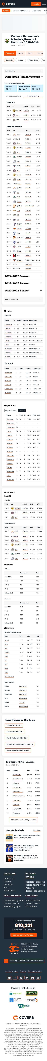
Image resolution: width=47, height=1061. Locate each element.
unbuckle (16, 783)
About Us (9, 873)
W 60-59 (28, 197)
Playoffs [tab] (22, 410)
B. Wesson (8, 352)
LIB (18, 247)
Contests (31, 895)
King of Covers (32, 903)
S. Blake (9, 467)
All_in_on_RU (17, 809)
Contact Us (9, 878)
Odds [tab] (20, 53)
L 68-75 (28, 188)
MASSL (17, 139)
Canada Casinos (11, 903)
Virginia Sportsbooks (14, 725)
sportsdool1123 (18, 792)
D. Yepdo (8, 357)
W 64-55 (28, 175)
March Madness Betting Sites (17, 738)
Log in (36, 4)
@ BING (19, 157)
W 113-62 (28, 264)
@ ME (19, 166)
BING (18, 197)
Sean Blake (22, 690)
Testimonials (10, 890)
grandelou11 (17, 774)
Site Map (9, 971)
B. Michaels (8, 376)
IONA (18, 210)
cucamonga (17, 800)
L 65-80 (28, 242)
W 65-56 (28, 224)
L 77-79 (27, 170)
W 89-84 (29, 260)
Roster (20, 60)
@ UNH (19, 201)
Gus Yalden (22, 686)
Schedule (9, 60)
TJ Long (21, 702)
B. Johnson (8, 332)
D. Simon (8, 380)
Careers (7, 881)
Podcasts (29, 888)
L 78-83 (28, 210)
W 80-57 (28, 161)
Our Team (8, 884)
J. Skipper (8, 384)
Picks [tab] (30, 53)
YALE (18, 233)
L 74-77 (27, 233)
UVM (6, 644)
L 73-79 (27, 246)
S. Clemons (8, 324)
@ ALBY (19, 188)
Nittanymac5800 (19, 796)
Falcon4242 (17, 787)
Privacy (23, 971)
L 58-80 (28, 228)
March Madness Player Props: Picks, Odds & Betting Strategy (27, 836)
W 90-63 (28, 152)
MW (18, 219)
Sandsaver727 (18, 779)
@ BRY (19, 179)
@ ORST (19, 228)
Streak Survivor (32, 900)
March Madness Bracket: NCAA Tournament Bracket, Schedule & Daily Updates (26, 858)
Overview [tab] (10, 53)
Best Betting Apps (12, 906)
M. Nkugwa (8, 348)
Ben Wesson (23, 698)
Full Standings (9, 676)
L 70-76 (27, 166)
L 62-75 (28, 147)
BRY (17, 120)
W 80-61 (28, 201)
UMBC (19, 175)
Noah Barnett (23, 706)
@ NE (18, 256)
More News (37, 830)
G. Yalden (8, 392)
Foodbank (16, 813)
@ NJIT (19, 143)
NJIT (17, 115)
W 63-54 (26, 115)
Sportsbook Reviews (35, 882)
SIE (18, 215)
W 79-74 (28, 237)
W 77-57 (26, 119)
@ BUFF (19, 251)
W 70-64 (28, 143)
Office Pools (31, 906)
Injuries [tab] (40, 53)
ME (18, 192)
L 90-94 (28, 251)
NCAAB (6, 11)
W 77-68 (28, 184)
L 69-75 (29, 206)
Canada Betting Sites (14, 900)
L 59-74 (26, 110)
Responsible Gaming (35, 891)
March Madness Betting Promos (18, 750)
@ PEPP (19, 224)
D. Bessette (8, 372)
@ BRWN (19, 260)
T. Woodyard (9, 388)
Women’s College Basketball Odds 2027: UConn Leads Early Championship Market (26, 848)
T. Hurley (7, 328)
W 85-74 (28, 255)
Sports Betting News (35, 885)
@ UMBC (19, 111)
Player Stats (33, 60)
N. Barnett (10, 443)
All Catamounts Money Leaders (23, 820)
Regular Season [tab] (10, 410)
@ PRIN (19, 206)
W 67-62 (28, 192)
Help (16, 971)
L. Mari (7, 344)
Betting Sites (12, 895)
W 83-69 (28, 215)
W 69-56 (28, 134)
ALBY (18, 134)
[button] (42, 76)
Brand (6, 887)
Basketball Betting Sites (15, 732)
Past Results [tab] (33, 96)
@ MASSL (18, 184)
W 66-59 (28, 219)
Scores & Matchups (21, 11)
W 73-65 (28, 156)
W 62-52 (28, 179)
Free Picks (37, 11)
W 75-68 (28, 268)
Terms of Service (35, 971)
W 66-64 (28, 139)
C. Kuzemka (8, 336)
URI (18, 242)
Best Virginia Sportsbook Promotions (20, 744)
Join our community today (23, 935)
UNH (18, 161)
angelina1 (16, 804)
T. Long (7, 340)
